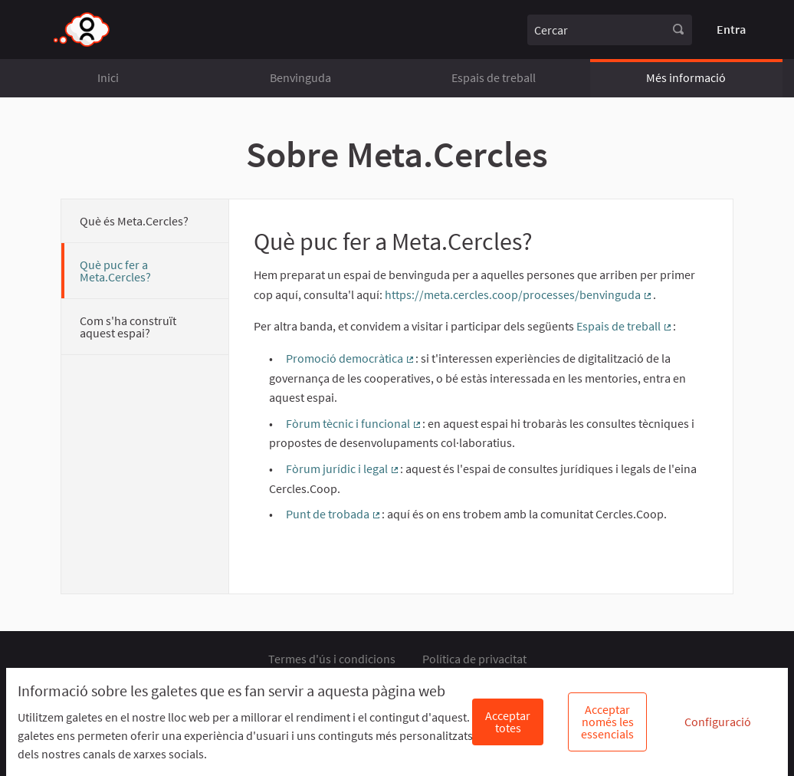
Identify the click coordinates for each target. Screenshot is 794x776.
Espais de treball (493, 77)
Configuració (717, 721)
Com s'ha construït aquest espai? (128, 326)
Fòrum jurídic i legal (343, 468)
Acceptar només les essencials (607, 721)
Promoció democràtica (350, 358)
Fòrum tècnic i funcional (354, 423)
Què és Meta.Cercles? (134, 221)
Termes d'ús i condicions (331, 658)
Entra (731, 29)
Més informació (686, 77)
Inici (108, 77)
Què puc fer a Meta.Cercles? (115, 270)
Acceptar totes (507, 721)
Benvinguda (300, 77)
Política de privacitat (474, 658)
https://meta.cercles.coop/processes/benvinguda (519, 294)
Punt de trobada (334, 513)
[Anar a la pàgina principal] (82, 29)
